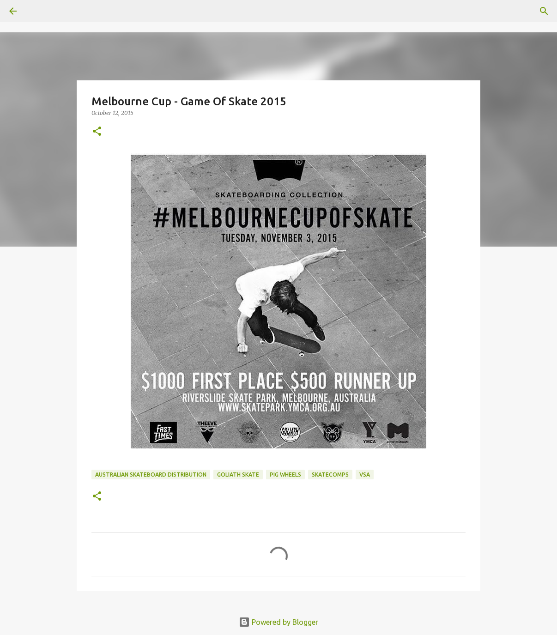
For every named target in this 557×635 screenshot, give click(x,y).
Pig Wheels (285, 475)
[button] (97, 132)
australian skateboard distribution (150, 475)
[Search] (544, 11)
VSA (364, 475)
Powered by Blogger (278, 622)
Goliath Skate (238, 475)
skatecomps (330, 475)
